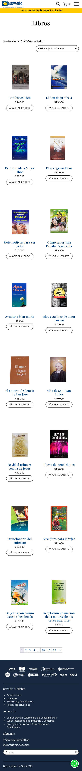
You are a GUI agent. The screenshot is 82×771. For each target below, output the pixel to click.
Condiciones (13, 727)
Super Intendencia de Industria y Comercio (30, 720)
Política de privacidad (18, 704)
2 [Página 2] (26, 650)
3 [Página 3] (30, 650)
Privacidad (43, 724)
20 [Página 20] (54, 650)
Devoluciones (14, 695)
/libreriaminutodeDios (16, 739)
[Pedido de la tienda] (57, 48)
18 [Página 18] (43, 650)
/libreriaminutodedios (16, 744)
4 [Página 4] (34, 650)
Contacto (12, 698)
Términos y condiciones (20, 701)
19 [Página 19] (48, 650)
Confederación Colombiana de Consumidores (32, 717)
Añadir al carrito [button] (19, 107)
